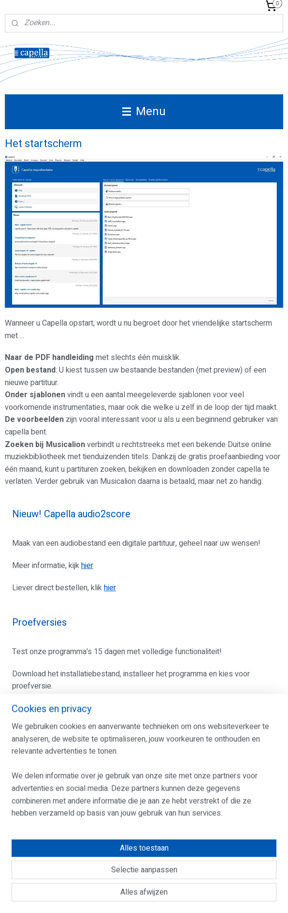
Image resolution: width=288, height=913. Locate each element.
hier (87, 565)
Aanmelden (39, 776)
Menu (144, 111)
